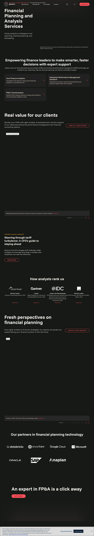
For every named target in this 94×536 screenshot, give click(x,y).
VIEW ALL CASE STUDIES (78, 125)
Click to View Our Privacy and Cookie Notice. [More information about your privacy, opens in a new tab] (18, 534)
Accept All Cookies (78, 531)
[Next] (89, 218)
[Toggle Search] (67, 4)
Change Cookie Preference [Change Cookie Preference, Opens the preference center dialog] (66, 531)
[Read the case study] (47, 173)
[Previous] (86, 218)
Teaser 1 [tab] (69, 217)
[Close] (91, 531)
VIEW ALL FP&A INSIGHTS (77, 330)
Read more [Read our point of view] (11, 260)
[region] (47, 531)
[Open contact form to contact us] (19, 496)
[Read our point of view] (47, 378)
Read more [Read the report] (15, 302)
